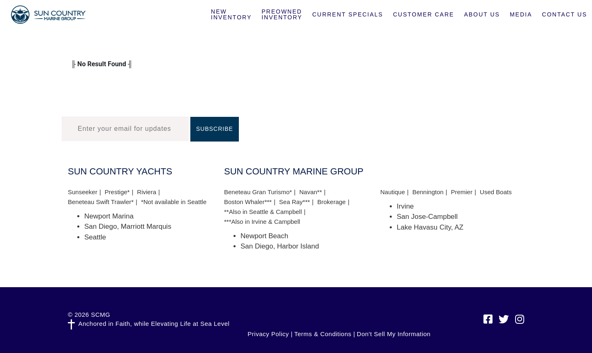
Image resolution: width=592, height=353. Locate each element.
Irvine (405, 206)
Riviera (146, 191)
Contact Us (564, 14)
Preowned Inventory (281, 14)
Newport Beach (264, 236)
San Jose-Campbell (427, 217)
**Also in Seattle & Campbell (263, 211)
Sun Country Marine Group (48, 14)
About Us (482, 14)
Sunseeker (82, 191)
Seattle (95, 237)
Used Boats (496, 191)
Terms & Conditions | (324, 333)
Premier (462, 191)
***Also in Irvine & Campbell (262, 221)
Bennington (428, 191)
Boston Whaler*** (248, 201)
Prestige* (117, 191)
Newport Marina (109, 216)
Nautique (392, 191)
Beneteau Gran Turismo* (258, 191)
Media (521, 14)
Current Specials (347, 14)
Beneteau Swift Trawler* (101, 201)
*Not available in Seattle (173, 201)
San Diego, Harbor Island (279, 246)
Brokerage (331, 201)
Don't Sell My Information (394, 333)
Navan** (310, 191)
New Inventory (231, 14)
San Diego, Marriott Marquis (127, 226)
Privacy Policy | (269, 333)
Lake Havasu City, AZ (430, 227)
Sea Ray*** (294, 201)
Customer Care (423, 14)
